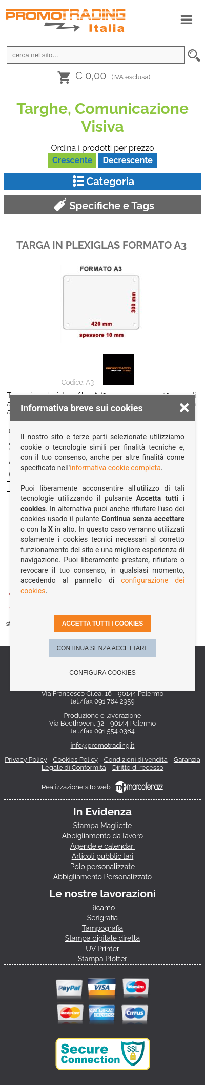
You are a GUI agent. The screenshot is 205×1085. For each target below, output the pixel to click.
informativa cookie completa (115, 468)
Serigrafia (102, 918)
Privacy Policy (26, 759)
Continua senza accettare (102, 648)
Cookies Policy (75, 759)
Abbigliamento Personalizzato (102, 877)
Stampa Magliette (102, 825)
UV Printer (102, 949)
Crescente (72, 160)
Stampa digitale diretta (102, 938)
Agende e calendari (102, 846)
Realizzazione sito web (102, 787)
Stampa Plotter (103, 959)
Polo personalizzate (102, 866)
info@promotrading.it (103, 745)
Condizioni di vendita (136, 759)
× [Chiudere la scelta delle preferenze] (184, 407)
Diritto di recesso (137, 767)
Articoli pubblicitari (103, 856)
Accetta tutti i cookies (103, 623)
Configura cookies (102, 672)
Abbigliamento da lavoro (102, 836)
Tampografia (102, 928)
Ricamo (102, 907)
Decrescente (127, 160)
